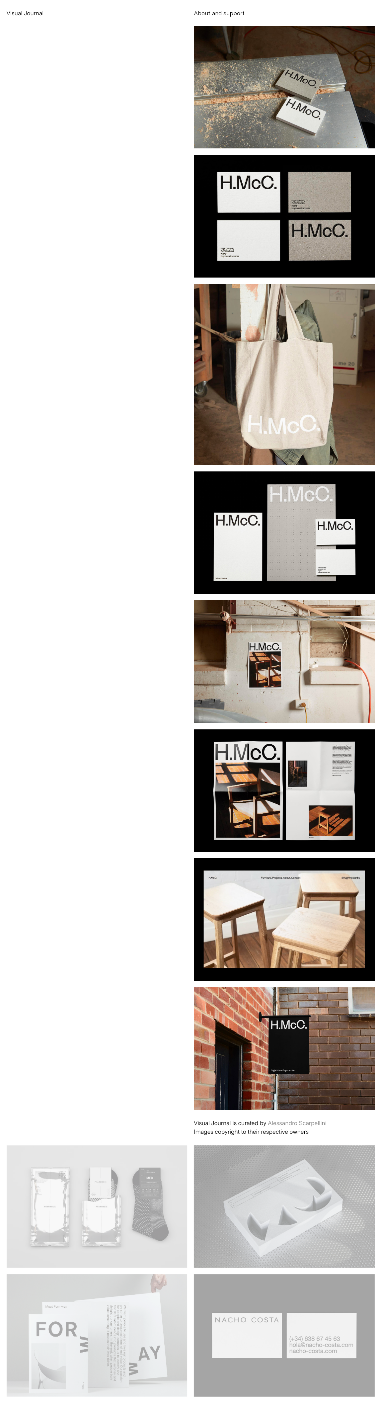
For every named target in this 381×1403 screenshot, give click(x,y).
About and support (219, 13)
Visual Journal (25, 13)
